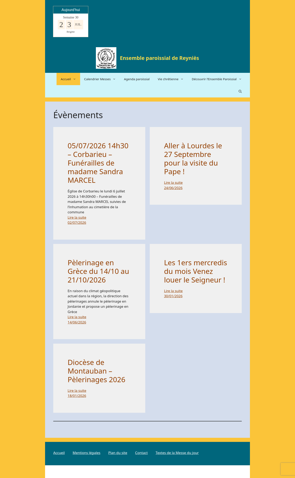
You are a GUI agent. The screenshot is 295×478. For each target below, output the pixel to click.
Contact (141, 452)
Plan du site (117, 452)
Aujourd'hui (70, 10)
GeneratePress (187, 472)
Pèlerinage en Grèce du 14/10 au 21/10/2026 (98, 271)
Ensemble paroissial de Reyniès (159, 57)
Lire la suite (77, 217)
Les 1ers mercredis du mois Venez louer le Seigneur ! (195, 271)
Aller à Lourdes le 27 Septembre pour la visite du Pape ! (193, 158)
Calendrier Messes (102, 79)
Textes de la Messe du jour (177, 452)
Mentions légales (86, 452)
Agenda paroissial (137, 79)
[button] (240, 91)
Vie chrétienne (173, 79)
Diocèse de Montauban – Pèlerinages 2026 (96, 371)
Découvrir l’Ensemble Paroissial (219, 79)
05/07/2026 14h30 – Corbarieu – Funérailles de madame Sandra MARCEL (98, 162)
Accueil (70, 79)
